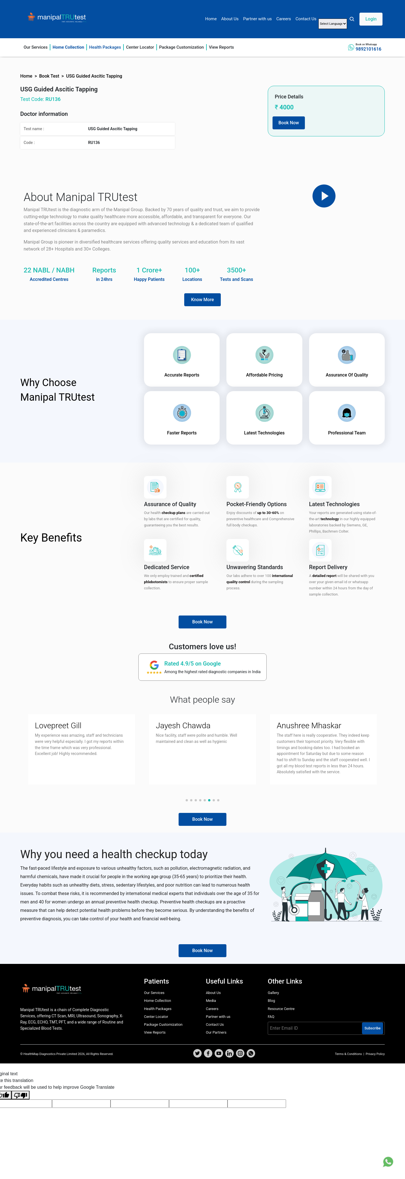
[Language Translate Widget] (333, 24)
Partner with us (257, 18)
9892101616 (368, 49)
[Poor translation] (21, 1095)
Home (211, 18)
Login (371, 19)
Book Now (288, 122)
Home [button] (26, 76)
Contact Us (306, 18)
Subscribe (372, 1028)
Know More (202, 299)
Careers (283, 18)
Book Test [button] (49, 76)
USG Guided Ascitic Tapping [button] (94, 76)
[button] (366, 19)
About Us (229, 18)
